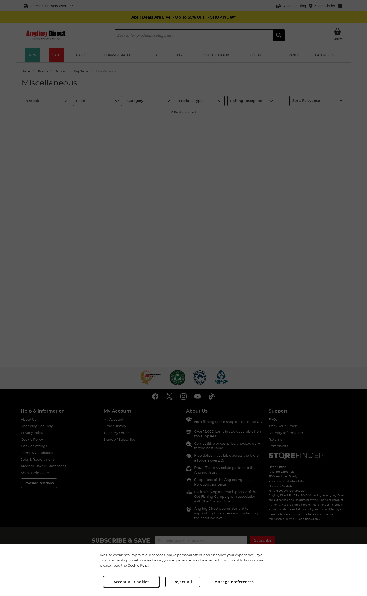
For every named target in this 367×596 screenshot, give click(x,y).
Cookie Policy (139, 565)
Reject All (183, 581)
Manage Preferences (234, 581)
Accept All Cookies (132, 581)
